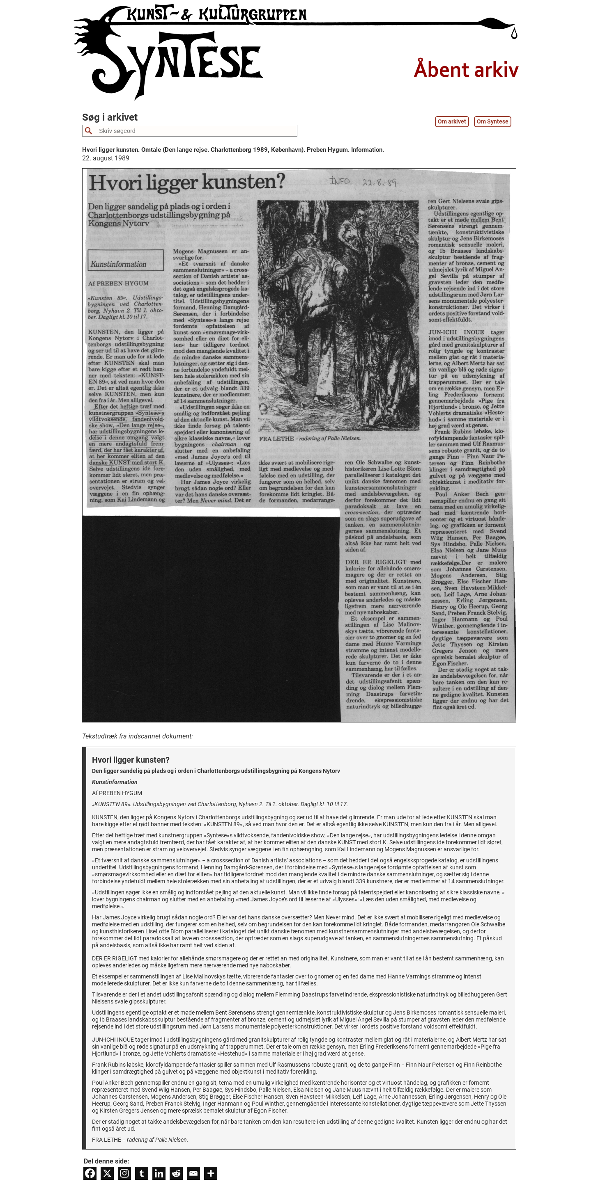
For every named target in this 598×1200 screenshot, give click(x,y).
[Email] (193, 1173)
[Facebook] (90, 1173)
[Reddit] (176, 1173)
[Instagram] (124, 1173)
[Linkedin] (159, 1173)
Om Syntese (492, 121)
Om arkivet (452, 121)
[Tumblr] (142, 1173)
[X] (107, 1173)
